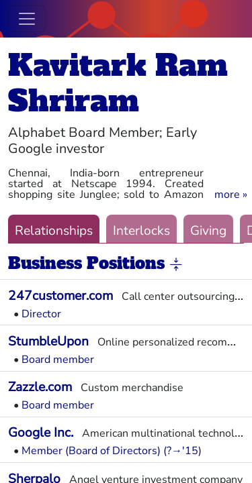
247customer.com (60, 296)
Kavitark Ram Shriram (118, 83)
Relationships (54, 230)
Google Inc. (40, 432)
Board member (58, 359)
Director (41, 314)
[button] (230, 194)
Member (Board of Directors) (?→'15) (112, 450)
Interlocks (141, 230)
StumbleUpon (48, 341)
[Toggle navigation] (27, 18)
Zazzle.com (40, 387)
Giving (208, 230)
